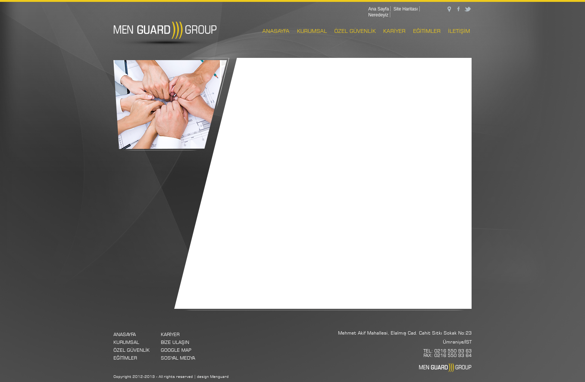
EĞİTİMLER (427, 31)
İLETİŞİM (459, 31)
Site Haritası (405, 9)
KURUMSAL (312, 31)
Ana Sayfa (378, 9)
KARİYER (394, 31)
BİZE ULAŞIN (175, 342)
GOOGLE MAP (176, 350)
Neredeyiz (378, 15)
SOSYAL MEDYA (178, 358)
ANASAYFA (276, 31)
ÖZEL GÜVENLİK (355, 31)
